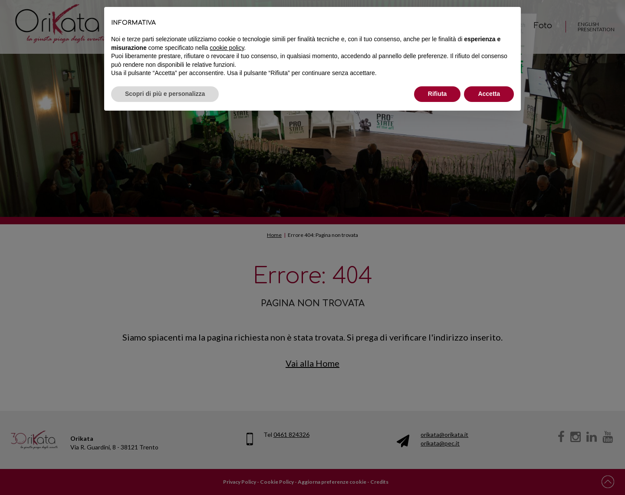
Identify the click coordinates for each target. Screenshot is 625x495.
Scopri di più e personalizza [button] (165, 93)
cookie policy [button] (227, 47)
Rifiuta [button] (437, 93)
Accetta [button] (489, 93)
